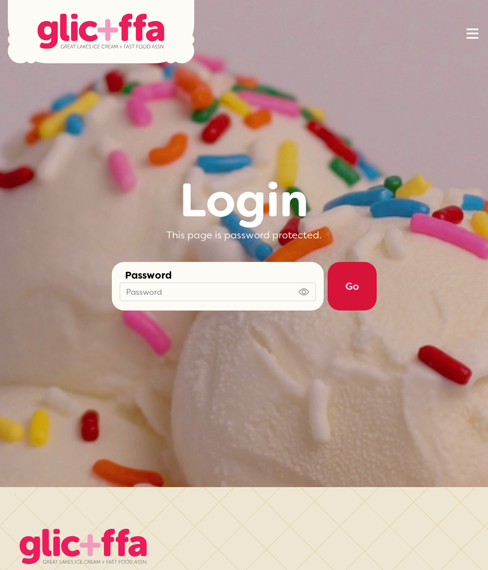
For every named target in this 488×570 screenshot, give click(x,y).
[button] (472, 34)
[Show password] (304, 291)
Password (148, 275)
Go (352, 286)
